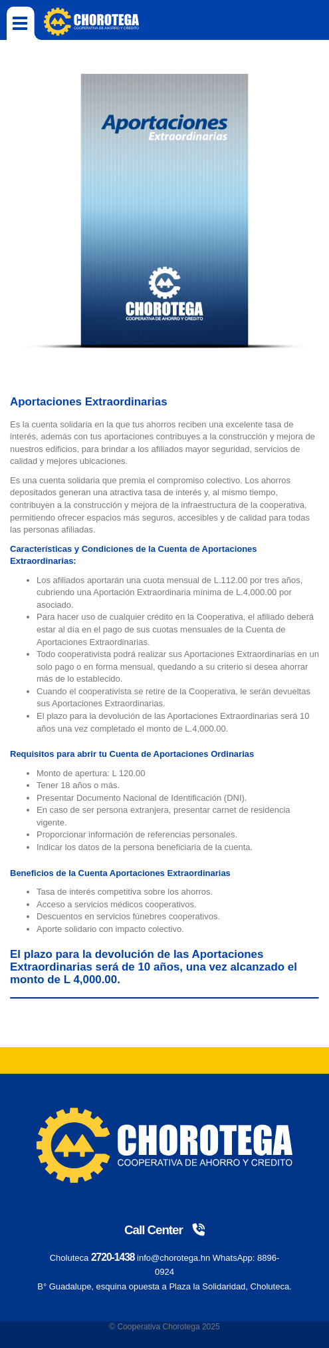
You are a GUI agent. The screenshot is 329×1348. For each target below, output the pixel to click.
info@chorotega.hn (173, 1258)
